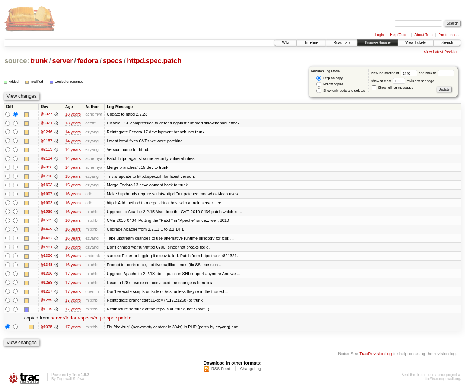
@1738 (46, 177)
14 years (73, 132)
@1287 (46, 293)
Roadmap (342, 43)
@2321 (46, 123)
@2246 (46, 132)
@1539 (46, 212)
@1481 (46, 248)
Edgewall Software (72, 381)
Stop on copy (329, 78)
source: (16, 60)
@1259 (46, 302)
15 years (73, 176)
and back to (436, 73)
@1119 (46, 311)
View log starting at (395, 73)
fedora (87, 60)
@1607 (46, 195)
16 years (73, 194)
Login (379, 35)
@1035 (46, 329)
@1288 (46, 284)
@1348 (46, 266)
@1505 (46, 221)
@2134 (46, 159)
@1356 (46, 257)
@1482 (46, 239)
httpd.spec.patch (154, 60)
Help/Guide (399, 35)
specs (112, 60)
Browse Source (377, 43)
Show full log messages (392, 87)
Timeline (311, 43)
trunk (39, 60)
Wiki (285, 43)
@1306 (46, 275)
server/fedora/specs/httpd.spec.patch (90, 320)
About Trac (423, 35)
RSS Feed (220, 371)
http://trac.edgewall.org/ (442, 381)
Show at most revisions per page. (403, 81)
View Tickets (415, 43)
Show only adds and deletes (340, 90)
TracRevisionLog (375, 355)
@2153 (46, 150)
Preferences (449, 35)
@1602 (46, 203)
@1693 (46, 186)
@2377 (46, 114)
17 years (73, 275)
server (62, 60)
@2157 (46, 141)
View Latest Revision (441, 52)
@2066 (46, 168)
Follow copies (329, 84)
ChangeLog (250, 371)
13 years (73, 114)
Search (447, 43)
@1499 (46, 230)
